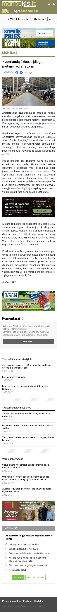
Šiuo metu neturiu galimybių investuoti (26, 565)
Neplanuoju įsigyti (15, 570)
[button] (2, 19)
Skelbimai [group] (39, 19)
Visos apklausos (35, 577)
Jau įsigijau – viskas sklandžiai (22, 544)
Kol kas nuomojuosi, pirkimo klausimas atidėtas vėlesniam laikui (26, 559)
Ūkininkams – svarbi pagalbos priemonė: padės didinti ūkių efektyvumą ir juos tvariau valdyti (25, 478)
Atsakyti (18, 577)
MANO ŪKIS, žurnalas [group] (18, 19)
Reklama (27, 601)
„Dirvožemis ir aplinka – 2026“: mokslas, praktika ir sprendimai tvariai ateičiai (27, 366)
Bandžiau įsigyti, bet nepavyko (21, 548)
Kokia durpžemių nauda (13, 377)
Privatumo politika (11, 601)
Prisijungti (28, 342)
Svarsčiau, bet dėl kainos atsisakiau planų (27, 553)
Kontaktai (39, 601)
